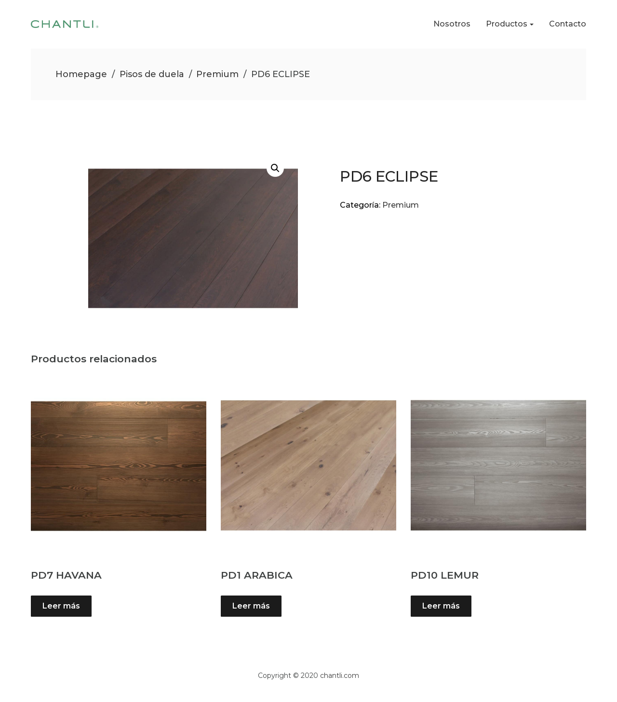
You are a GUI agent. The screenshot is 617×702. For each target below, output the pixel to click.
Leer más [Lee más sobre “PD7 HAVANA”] (61, 605)
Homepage (81, 74)
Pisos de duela (152, 74)
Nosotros (451, 23)
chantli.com (339, 675)
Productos (506, 23)
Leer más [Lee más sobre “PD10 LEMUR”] (441, 605)
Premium (217, 74)
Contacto (567, 23)
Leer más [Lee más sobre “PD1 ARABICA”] (251, 605)
